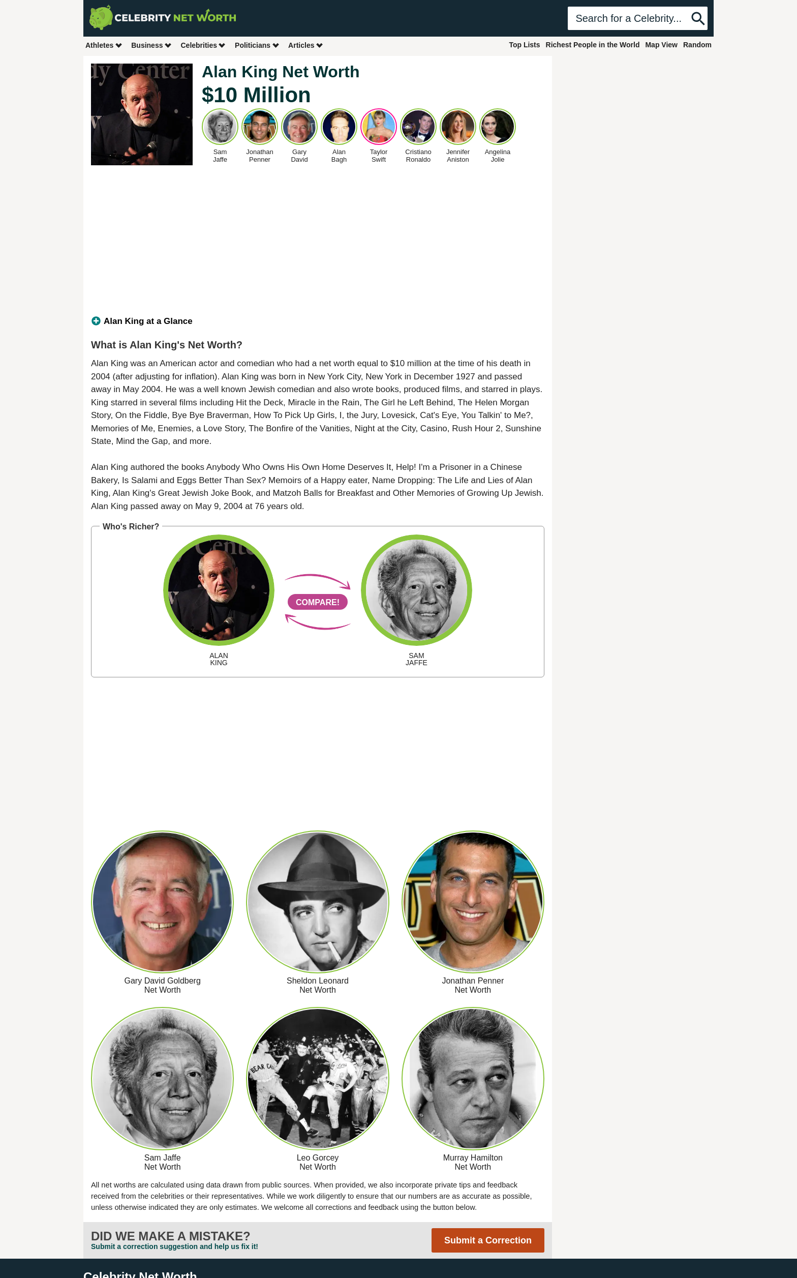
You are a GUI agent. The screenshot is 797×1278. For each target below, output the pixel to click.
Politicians (257, 45)
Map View (661, 45)
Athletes (103, 45)
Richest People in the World (593, 45)
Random (697, 45)
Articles (305, 45)
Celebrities (203, 45)
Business (151, 45)
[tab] (317, 321)
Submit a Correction (488, 1240)
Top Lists (524, 45)
